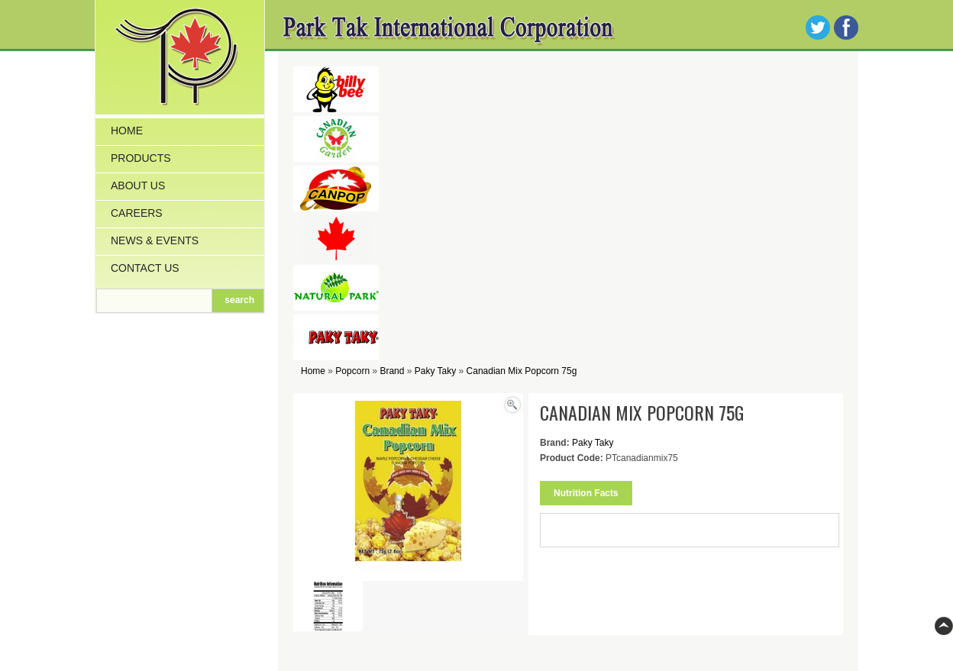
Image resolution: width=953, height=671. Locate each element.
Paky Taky (435, 371)
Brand (392, 371)
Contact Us (145, 268)
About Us (138, 185)
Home (127, 130)
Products (141, 158)
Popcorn (352, 371)
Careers (137, 213)
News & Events (155, 240)
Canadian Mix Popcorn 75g (522, 371)
